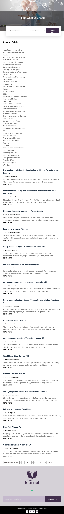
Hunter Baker (8, 341)
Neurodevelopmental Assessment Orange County (23, 211)
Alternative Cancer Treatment (15, 320)
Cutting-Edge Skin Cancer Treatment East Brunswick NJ (25, 391)
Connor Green (8, 306)
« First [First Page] (16, 462)
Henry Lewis (8, 448)
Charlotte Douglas (9, 395)
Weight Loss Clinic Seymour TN (16, 356)
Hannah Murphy (9, 214)
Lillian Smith (8, 413)
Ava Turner (7, 268)
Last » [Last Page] (50, 462)
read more (7, 184)
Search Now (52, 31)
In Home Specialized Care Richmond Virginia (21, 264)
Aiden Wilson (8, 285)
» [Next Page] (45, 462)
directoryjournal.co (29, 508)
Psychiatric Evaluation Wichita (15, 229)
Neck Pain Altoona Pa (12, 427)
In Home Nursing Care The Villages (17, 409)
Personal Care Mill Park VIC (14, 374)
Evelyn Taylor (8, 197)
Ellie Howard (8, 430)
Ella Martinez (8, 250)
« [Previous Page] (20, 462)
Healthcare (14, 176)
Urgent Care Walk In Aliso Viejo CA (17, 445)
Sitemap (45, 508)
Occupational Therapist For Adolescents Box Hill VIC (24, 247)
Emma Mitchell (9, 359)
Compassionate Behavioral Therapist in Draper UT (23, 338)
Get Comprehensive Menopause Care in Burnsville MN (25, 282)
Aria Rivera (7, 176)
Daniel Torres (8, 377)
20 (40, 462)
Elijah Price (8, 324)
